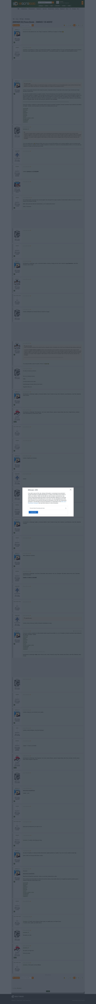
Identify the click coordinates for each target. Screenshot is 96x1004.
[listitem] (48, 508)
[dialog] (48, 502)
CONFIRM (35, 512)
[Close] (71, 490)
